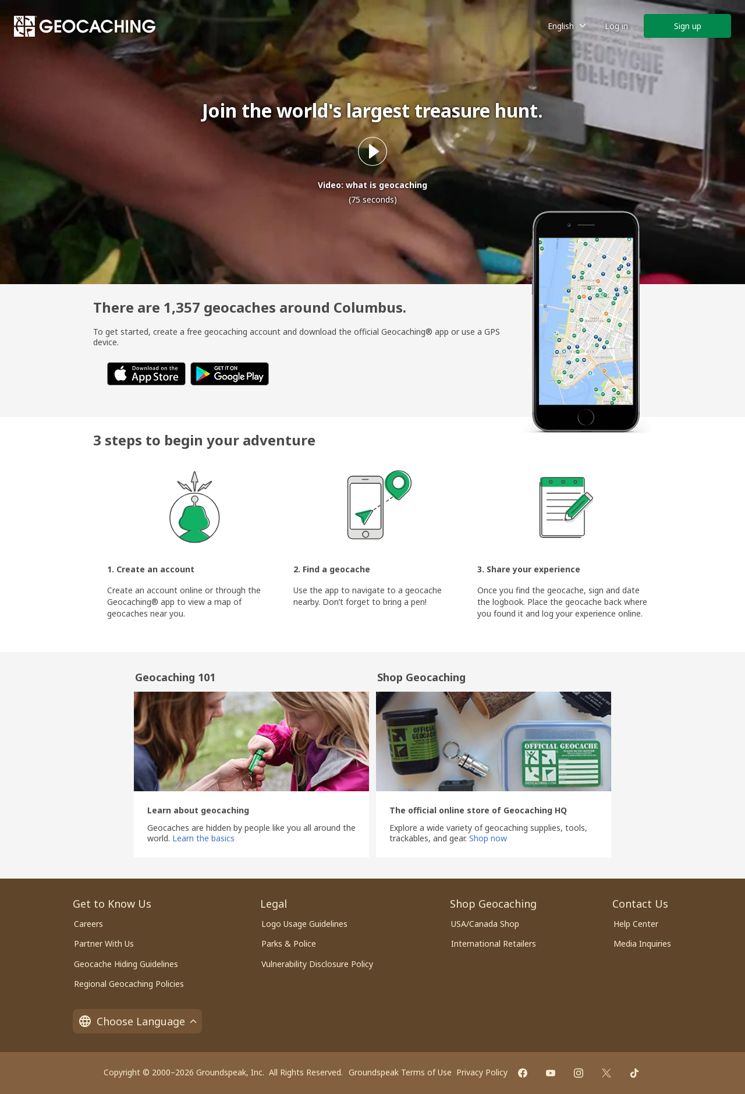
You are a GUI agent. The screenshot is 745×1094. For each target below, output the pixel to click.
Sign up (687, 25)
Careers (88, 923)
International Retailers (493, 943)
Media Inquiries (642, 943)
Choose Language (137, 1021)
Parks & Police (288, 943)
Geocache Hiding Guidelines (126, 963)
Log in (616, 25)
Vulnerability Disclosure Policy (317, 963)
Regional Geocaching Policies (129, 983)
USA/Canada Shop (485, 923)
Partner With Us (104, 943)
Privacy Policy (482, 1072)
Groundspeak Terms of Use (400, 1072)
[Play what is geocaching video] (372, 151)
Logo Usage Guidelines (304, 923)
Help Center (635, 923)
